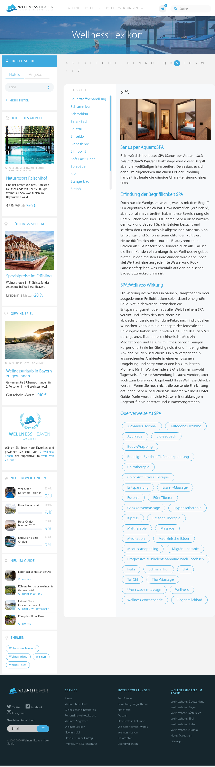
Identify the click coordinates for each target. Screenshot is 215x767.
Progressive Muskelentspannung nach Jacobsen (165, 559)
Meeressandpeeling (142, 549)
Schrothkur (79, 114)
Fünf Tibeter (162, 498)
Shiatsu (76, 129)
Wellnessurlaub (18, 658)
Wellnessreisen (18, 666)
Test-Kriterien (125, 700)
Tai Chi (132, 580)
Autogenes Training (185, 426)
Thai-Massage (163, 580)
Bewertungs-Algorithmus (133, 705)
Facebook (34, 709)
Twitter (14, 709)
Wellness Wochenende (145, 600)
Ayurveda (135, 436)
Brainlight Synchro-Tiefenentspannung (158, 457)
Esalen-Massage (175, 488)
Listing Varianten (128, 745)
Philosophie (125, 739)
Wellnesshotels (84, 8)
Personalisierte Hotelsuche (80, 717)
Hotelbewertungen (124, 8)
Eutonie (133, 498)
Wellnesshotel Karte (76, 705)
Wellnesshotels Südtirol (184, 731)
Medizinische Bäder (174, 539)
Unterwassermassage (144, 590)
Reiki (131, 569)
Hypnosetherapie (187, 508)
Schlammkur (81, 107)
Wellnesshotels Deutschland (187, 703)
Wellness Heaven (128, 734)
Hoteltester (124, 711)
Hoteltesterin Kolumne (131, 722)
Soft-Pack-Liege (83, 159)
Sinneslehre (80, 144)
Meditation (136, 539)
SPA (74, 174)
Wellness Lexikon (75, 728)
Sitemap (176, 743)
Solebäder (79, 166)
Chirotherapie (138, 467)
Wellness (182, 590)
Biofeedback (166, 436)
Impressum (71, 745)
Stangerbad (80, 182)
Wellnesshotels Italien (183, 726)
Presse (68, 700)
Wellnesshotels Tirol (182, 720)
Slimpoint (78, 152)
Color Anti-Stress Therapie (148, 477)
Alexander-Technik (142, 426)
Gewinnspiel (72, 734)
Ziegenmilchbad (189, 600)
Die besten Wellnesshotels (80, 711)
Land (12, 88)
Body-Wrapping (140, 447)
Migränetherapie (185, 549)
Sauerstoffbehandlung (88, 99)
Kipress (133, 518)
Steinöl (76, 189)
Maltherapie (137, 528)
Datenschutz (89, 745)
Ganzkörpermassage (143, 508)
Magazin (123, 717)
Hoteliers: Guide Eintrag (79, 739)
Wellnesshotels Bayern (184, 709)
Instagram (15, 714)
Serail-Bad (79, 122)
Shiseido (77, 137)
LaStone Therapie (166, 518)
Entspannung (138, 488)
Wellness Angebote (76, 722)
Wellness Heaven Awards (133, 728)
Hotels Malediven (181, 737)
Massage (167, 528)
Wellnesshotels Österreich (186, 714)
